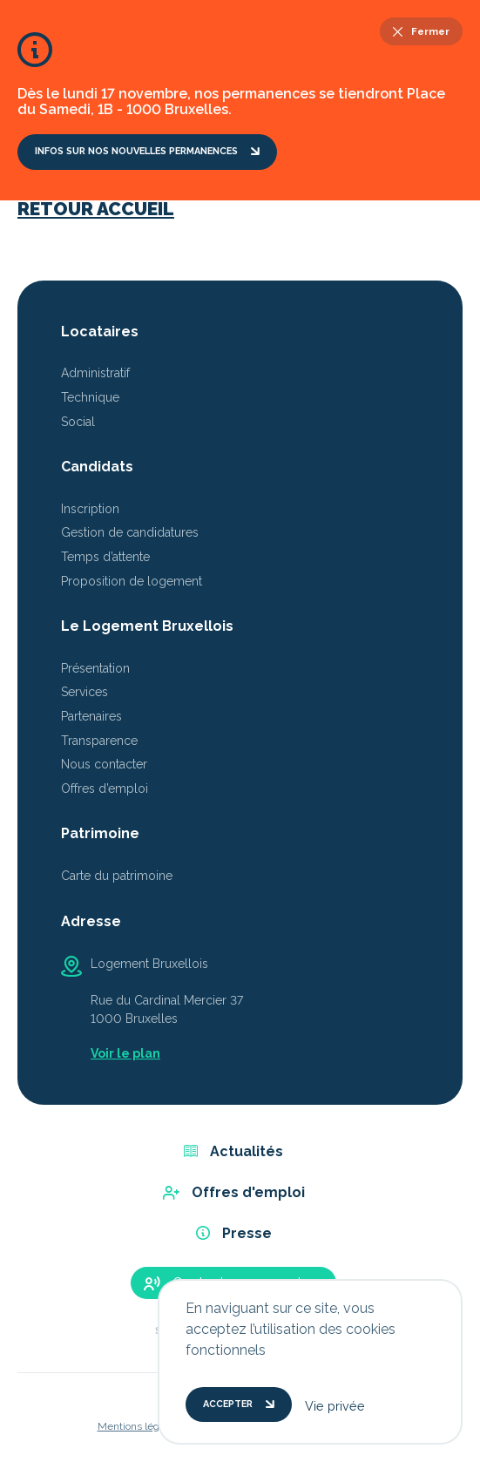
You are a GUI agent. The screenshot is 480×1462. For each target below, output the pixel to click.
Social (78, 422)
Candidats (97, 466)
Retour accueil (95, 209)
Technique (90, 397)
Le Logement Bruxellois (147, 626)
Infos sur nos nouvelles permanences (147, 151)
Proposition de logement (131, 581)
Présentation (95, 668)
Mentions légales (138, 1426)
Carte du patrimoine (116, 876)
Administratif (95, 373)
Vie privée (335, 1406)
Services (84, 692)
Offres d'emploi (234, 1192)
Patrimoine (100, 833)
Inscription (90, 509)
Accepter (238, 1404)
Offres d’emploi (104, 788)
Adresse (91, 921)
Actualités (233, 1151)
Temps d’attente (105, 557)
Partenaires (91, 716)
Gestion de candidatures (130, 532)
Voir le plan (125, 1053)
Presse (234, 1233)
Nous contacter (104, 764)
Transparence (99, 741)
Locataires (100, 331)
